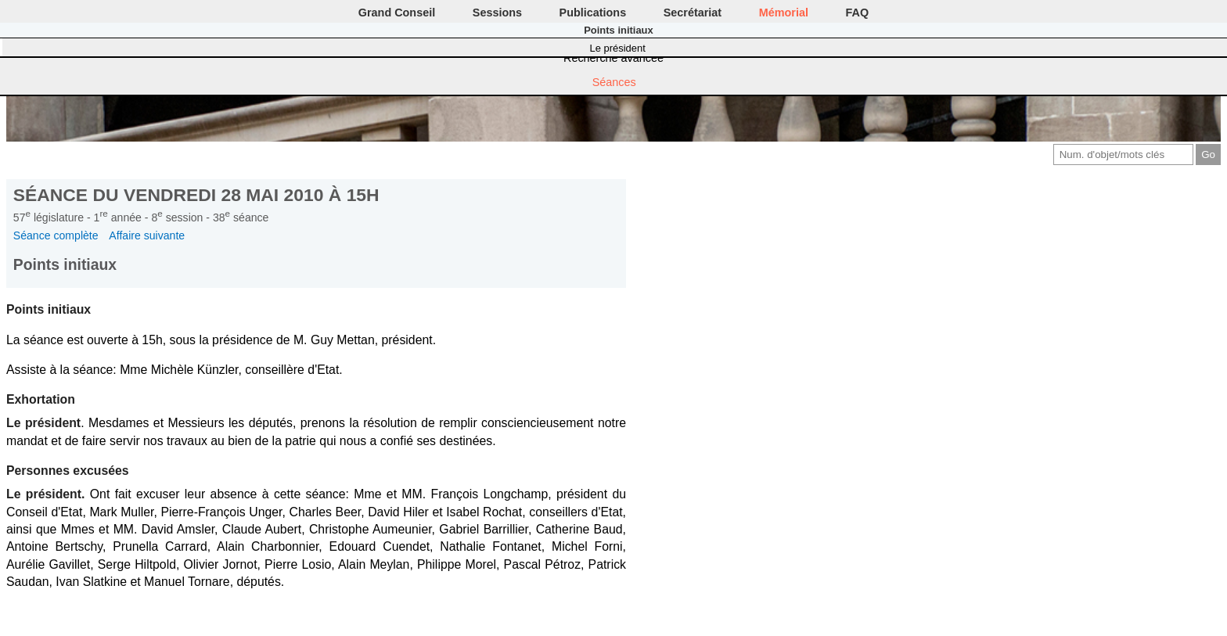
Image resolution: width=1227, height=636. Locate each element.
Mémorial (783, 12)
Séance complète (56, 235)
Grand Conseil (396, 12)
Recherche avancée (613, 58)
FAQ (857, 12)
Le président (618, 48)
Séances (614, 82)
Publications (593, 12)
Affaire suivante (147, 235)
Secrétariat (692, 12)
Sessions (497, 12)
